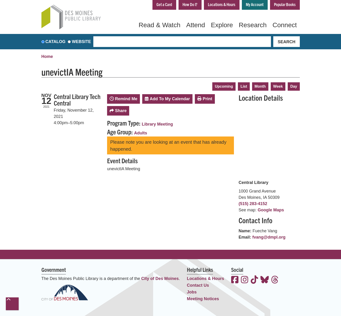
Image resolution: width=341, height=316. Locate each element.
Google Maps (271, 210)
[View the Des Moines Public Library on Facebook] (235, 280)
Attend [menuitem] (195, 25)
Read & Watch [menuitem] (159, 25)
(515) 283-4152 (253, 203)
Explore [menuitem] (222, 25)
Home (47, 56)
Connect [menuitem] (285, 25)
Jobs (192, 292)
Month (260, 86)
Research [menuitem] (253, 25)
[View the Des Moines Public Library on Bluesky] (264, 280)
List (243, 86)
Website (81, 41)
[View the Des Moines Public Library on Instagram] (244, 280)
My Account (254, 4)
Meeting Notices (203, 298)
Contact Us (198, 285)
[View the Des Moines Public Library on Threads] (275, 280)
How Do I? (189, 4)
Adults (140, 133)
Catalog (55, 41)
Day (293, 86)
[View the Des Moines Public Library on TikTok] (254, 280)
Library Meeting (157, 124)
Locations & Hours (221, 4)
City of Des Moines (160, 278)
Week (278, 86)
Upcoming (224, 86)
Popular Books (285, 4)
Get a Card (164, 4)
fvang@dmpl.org (269, 237)
